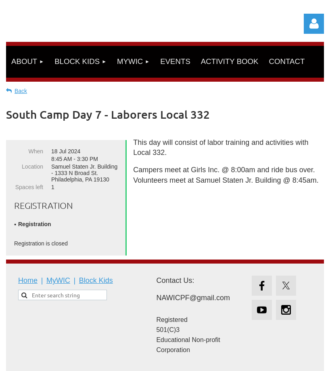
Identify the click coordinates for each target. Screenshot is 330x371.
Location (32, 166)
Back (21, 91)
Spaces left (29, 187)
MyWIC (58, 280)
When (35, 151)
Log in (314, 24)
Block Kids (96, 280)
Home (28, 280)
